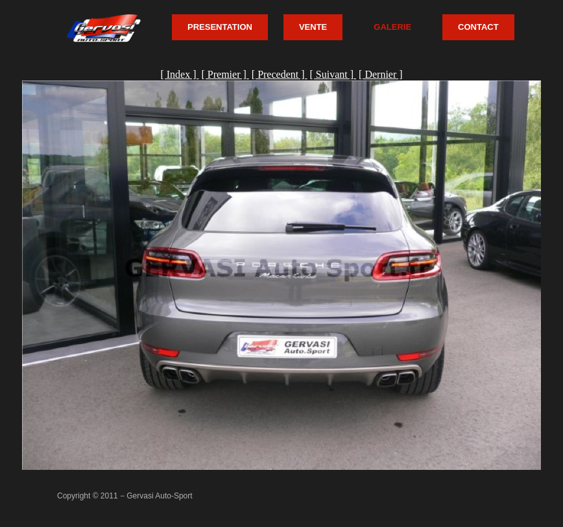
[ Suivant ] (333, 74)
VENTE (313, 27)
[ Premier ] (224, 74)
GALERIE (392, 27)
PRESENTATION (219, 27)
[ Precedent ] (279, 74)
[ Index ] (179, 74)
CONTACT (478, 27)
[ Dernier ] (381, 74)
